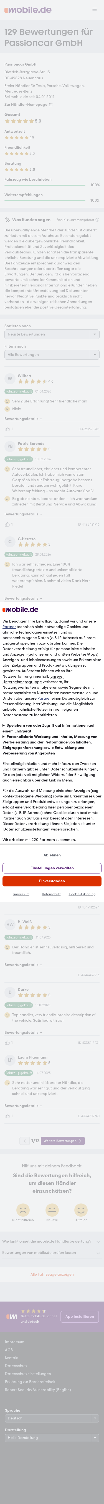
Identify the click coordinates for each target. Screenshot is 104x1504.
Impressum (21, 894)
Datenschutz (51, 894)
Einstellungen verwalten (52, 868)
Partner (9, 626)
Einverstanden (52, 881)
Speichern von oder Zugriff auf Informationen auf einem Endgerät (48, 728)
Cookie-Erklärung (82, 894)
